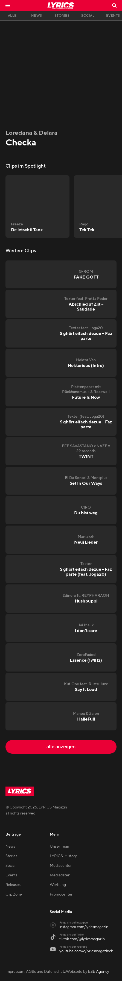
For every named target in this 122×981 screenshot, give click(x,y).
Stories (11, 856)
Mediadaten (60, 875)
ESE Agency (98, 971)
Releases (13, 884)
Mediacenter (61, 865)
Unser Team (60, 846)
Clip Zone (13, 894)
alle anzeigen (61, 747)
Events (11, 875)
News (10, 846)
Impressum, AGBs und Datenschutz (35, 971)
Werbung (58, 884)
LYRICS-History (63, 856)
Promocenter (61, 894)
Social (10, 865)
